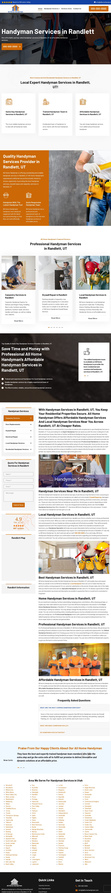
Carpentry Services (44, 885)
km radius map (18, 560)
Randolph (35, 792)
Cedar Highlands (90, 820)
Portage (34, 799)
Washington (10, 799)
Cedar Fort (88, 822)
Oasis (34, 820)
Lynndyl (34, 850)
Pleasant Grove (37, 804)
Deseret (87, 797)
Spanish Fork (10, 839)
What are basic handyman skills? (54, 725)
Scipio (8, 853)
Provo (34, 797)
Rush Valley (10, 864)
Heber (60, 829)
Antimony (88, 855)
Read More (18, 321)
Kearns (60, 794)
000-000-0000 (98, 8)
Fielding (60, 850)
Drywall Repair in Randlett (54, 295)
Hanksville (61, 834)
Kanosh (61, 799)
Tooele (8, 813)
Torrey (8, 811)
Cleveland (88, 806)
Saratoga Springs (11, 855)
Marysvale (35, 843)
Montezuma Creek (38, 834)
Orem (34, 813)
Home (40, 9)
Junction (61, 804)
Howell (60, 818)
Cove (86, 799)
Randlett (35, 794)
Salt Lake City (10, 862)
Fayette (60, 853)
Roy (33, 785)
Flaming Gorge (63, 848)
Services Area (66, 9)
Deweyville (88, 794)
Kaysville (61, 797)
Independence (63, 813)
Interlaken (61, 811)
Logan (34, 855)
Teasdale (9, 818)
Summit (8, 829)
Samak (8, 859)
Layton (34, 862)
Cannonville (88, 829)
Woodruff (9, 785)
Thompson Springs (12, 815)
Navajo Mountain (37, 829)
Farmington (62, 855)
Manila (34, 846)
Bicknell (87, 848)
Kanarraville (62, 802)
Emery (60, 859)
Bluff (86, 843)
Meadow (35, 841)
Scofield (8, 850)
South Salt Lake (11, 841)
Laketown (35, 864)
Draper (87, 792)
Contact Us (77, 9)
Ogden (34, 818)
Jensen (60, 808)
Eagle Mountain (90, 788)
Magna (34, 848)
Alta (86, 864)
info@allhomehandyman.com (89, 890)
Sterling (8, 832)
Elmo (60, 862)
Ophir (33, 815)
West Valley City (11, 794)
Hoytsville (61, 815)
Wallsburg (9, 802)
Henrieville (61, 827)
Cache (87, 832)
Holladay (61, 820)
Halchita (61, 836)
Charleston (88, 818)
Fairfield (61, 857)
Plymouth (35, 802)
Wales (8, 804)
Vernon (8, 806)
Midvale (34, 839)
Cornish (87, 804)
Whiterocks (9, 790)
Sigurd (8, 848)
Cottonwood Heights (92, 802)
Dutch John (88, 790)
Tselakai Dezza (11, 808)
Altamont (88, 862)
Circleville (88, 815)
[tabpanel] (18, 290)
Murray (34, 832)
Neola (34, 827)
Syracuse (9, 825)
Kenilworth (62, 792)
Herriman (61, 825)
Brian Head (88, 836)
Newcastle (35, 822)
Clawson (88, 813)
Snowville (9, 846)
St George (9, 834)
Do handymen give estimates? (52, 732)
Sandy (8, 857)
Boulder (87, 841)
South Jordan (10, 843)
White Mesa (10, 792)
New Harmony (37, 825)
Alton (86, 859)
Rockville (35, 788)
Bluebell (87, 846)
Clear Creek (89, 811)
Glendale (61, 841)
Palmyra (34, 811)
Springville (9, 836)
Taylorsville (9, 820)
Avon (86, 853)
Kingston (61, 790)
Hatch (60, 832)
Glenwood (61, 839)
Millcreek (35, 836)
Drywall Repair (43, 892)
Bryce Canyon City (91, 834)
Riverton (35, 790)
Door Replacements (44, 888)
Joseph (60, 806)
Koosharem (62, 788)
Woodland (9, 788)
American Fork (90, 857)
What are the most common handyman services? (60, 708)
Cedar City (88, 825)
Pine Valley (35, 806)
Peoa (33, 808)
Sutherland (9, 827)
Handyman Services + (52, 9)
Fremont (61, 846)
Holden (60, 822)
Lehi (33, 857)
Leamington (36, 859)
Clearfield (88, 808)
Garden (60, 843)
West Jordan (10, 797)
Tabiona (8, 822)
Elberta (60, 864)
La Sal (60, 785)
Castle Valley (89, 827)
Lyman (34, 853)
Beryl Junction (89, 850)
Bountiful (88, 839)
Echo (86, 785)
